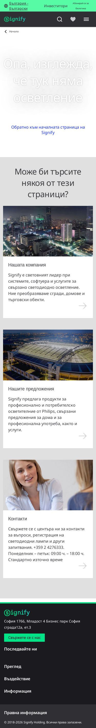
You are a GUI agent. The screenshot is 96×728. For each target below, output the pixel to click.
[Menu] (86, 19)
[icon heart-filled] (73, 19)
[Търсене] (59, 19)
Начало (14, 31)
